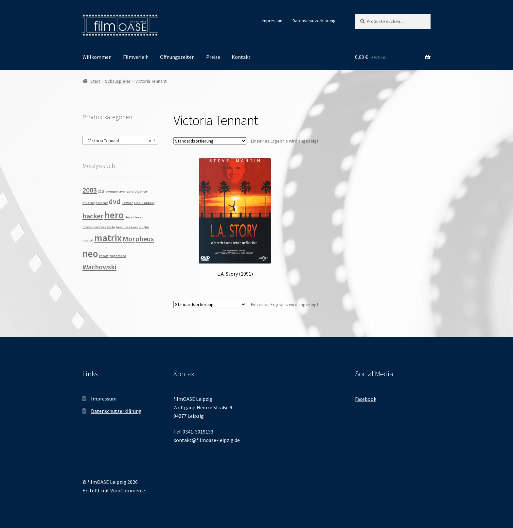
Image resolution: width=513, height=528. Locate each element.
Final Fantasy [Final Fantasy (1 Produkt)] (144, 203)
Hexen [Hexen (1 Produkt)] (138, 217)
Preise (213, 57)
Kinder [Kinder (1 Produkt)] (144, 227)
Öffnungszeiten (177, 57)
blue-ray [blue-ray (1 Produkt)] (141, 191)
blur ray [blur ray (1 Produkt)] (102, 203)
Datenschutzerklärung (314, 21)
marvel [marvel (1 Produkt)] (87, 240)
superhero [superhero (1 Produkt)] (118, 256)
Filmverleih (136, 57)
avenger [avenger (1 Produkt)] (111, 191)
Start (95, 81)
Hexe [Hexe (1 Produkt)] (129, 217)
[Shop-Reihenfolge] (209, 141)
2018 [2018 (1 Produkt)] (101, 191)
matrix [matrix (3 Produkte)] (108, 238)
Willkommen (97, 57)
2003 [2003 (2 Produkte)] (89, 190)
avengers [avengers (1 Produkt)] (126, 191)
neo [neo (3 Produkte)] (90, 253)
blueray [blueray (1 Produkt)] (88, 203)
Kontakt (241, 57)
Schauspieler (118, 81)
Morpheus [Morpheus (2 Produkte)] (138, 238)
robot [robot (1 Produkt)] (104, 256)
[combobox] (120, 140)
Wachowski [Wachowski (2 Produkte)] (99, 266)
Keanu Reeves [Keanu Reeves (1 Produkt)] (127, 227)
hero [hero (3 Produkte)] (114, 215)
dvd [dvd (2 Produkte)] (115, 201)
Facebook (365, 399)
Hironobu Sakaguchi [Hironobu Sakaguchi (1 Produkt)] (98, 227)
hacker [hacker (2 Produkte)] (92, 215)
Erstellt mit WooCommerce (113, 490)
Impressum (273, 21)
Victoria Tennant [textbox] (118, 140)
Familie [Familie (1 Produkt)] (127, 203)
